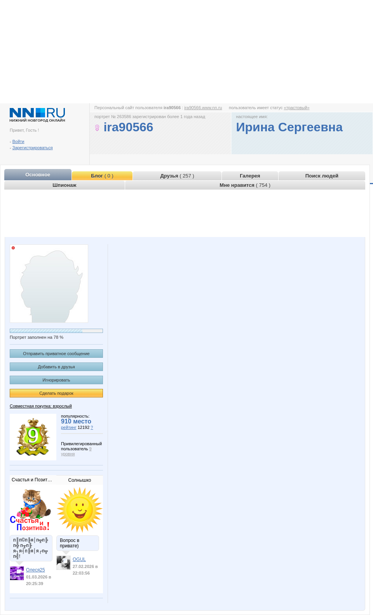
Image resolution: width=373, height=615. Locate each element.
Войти (18, 141)
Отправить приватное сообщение (56, 353)
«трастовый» (297, 107)
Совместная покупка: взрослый (41, 406)
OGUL (79, 559)
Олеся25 (35, 570)
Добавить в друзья (56, 366)
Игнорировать (56, 380)
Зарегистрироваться (32, 147)
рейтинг (69, 427)
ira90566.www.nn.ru (203, 107)
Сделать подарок (56, 393)
